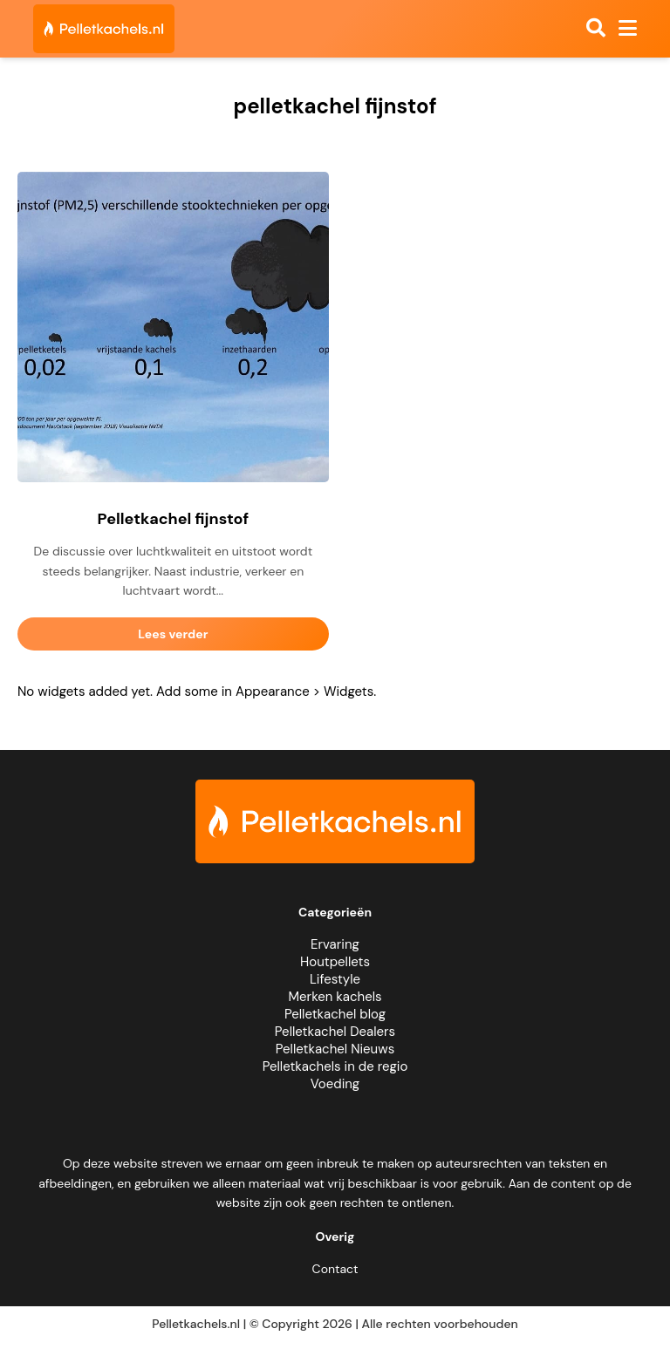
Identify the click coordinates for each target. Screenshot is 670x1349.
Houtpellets (335, 962)
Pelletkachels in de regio (335, 1066)
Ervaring (335, 944)
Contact (335, 1269)
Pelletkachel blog (335, 1014)
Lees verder (173, 634)
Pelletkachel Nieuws (335, 1049)
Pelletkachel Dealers (335, 1031)
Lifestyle (335, 979)
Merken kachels (334, 996)
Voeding (335, 1084)
